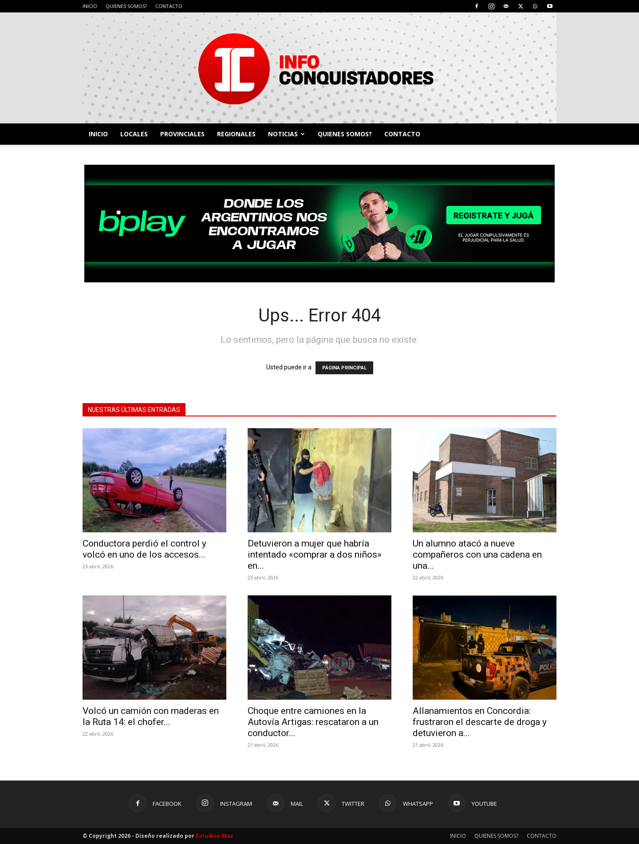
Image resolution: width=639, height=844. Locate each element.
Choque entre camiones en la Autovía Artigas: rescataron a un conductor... (313, 721)
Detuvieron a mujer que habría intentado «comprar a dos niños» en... (315, 554)
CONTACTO (168, 6)
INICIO (90, 6)
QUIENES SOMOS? (126, 6)
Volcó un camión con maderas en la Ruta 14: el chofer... (151, 716)
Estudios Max (214, 836)
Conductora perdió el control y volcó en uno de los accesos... (144, 549)
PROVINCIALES (182, 134)
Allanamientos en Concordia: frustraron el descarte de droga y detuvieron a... (480, 721)
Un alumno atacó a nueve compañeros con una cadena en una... (477, 554)
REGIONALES (236, 134)
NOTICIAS (286, 134)
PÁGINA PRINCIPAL (344, 368)
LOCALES (134, 134)
